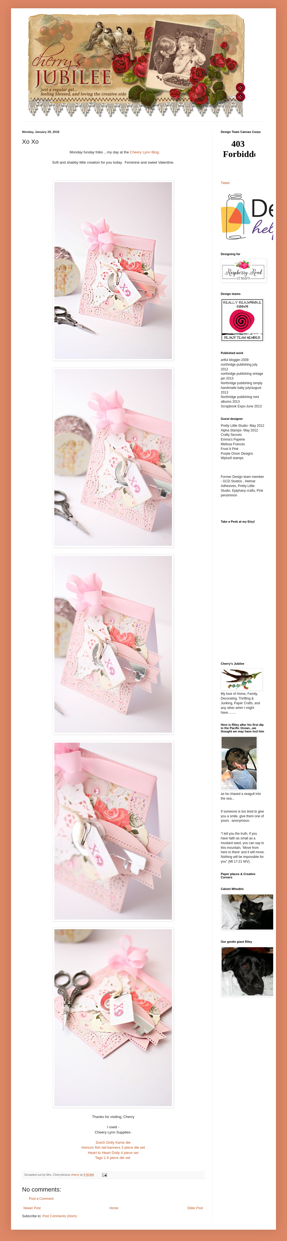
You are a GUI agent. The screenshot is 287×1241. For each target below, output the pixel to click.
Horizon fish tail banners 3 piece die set (113, 1147)
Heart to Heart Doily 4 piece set (113, 1153)
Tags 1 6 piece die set (112, 1158)
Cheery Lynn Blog (144, 152)
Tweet (225, 183)
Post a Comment (41, 1199)
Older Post (195, 1208)
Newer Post (32, 1208)
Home (114, 1208)
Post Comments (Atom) (59, 1216)
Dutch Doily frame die (113, 1142)
